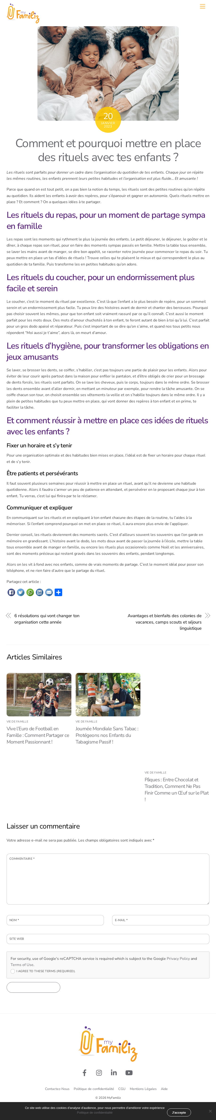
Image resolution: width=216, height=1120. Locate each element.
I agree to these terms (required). (43, 971)
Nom (14, 920)
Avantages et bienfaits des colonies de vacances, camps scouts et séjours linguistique (165, 622)
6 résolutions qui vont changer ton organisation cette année (46, 619)
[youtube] (129, 1072)
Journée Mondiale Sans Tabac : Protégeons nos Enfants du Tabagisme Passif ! (107, 735)
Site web (16, 939)
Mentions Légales (143, 1088)
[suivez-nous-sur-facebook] (85, 1072)
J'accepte (179, 1112)
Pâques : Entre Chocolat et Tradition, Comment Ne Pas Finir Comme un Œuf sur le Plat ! (176, 789)
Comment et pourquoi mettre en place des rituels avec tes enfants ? (108, 150)
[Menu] (202, 6)
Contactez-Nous (57, 1088)
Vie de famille (17, 721)
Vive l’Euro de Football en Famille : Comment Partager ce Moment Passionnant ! (38, 735)
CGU (121, 1088)
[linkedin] (115, 1072)
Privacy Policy (178, 958)
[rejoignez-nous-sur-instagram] (100, 1072)
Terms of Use (22, 964)
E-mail (121, 920)
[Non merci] (210, 1111)
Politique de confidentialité (94, 1088)
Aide (164, 1088)
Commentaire (22, 859)
